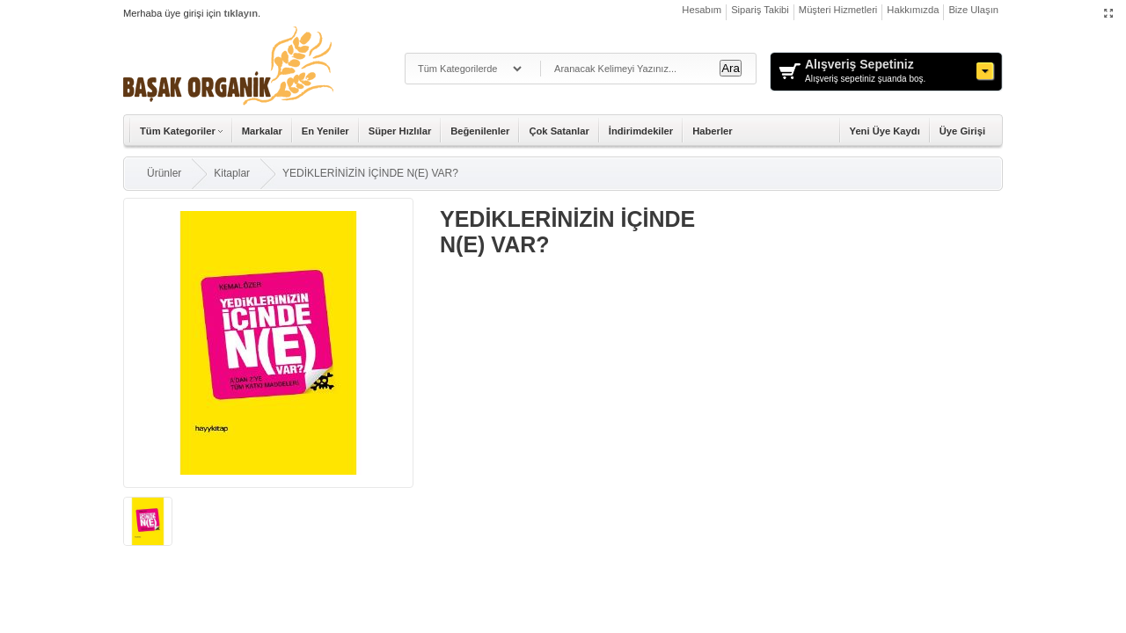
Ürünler (164, 173)
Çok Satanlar (559, 131)
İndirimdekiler (641, 131)
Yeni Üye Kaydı (885, 131)
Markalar (262, 131)
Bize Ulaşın (973, 9)
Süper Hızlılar (400, 131)
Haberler (712, 131)
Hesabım (701, 9)
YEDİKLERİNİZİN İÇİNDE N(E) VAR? (370, 173)
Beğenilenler (479, 131)
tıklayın (240, 13)
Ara (730, 68)
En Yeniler (325, 131)
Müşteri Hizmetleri (838, 9)
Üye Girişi (962, 131)
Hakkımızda (913, 9)
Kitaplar (232, 173)
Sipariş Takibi (760, 9)
